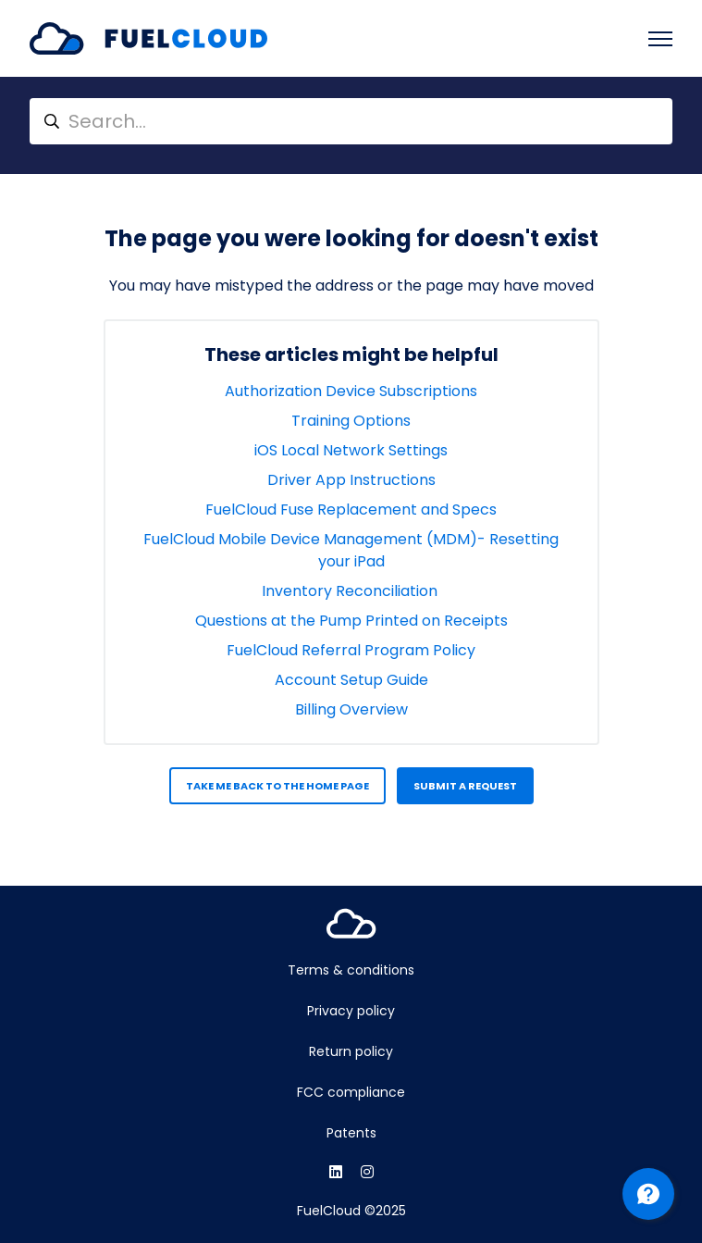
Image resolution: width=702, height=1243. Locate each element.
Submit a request (465, 785)
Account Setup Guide (351, 679)
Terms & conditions (351, 970)
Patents (351, 1133)
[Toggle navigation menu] (660, 39)
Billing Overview (351, 709)
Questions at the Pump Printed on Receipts (351, 620)
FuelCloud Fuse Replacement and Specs (351, 509)
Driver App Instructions (351, 480)
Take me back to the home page (277, 785)
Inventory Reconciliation (351, 591)
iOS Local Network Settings (351, 450)
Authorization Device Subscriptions (351, 391)
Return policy (351, 1051)
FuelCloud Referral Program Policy (351, 650)
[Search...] (351, 121)
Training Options (351, 420)
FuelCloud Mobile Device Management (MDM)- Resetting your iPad (351, 550)
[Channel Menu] (648, 1194)
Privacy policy (351, 1010)
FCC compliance (351, 1092)
